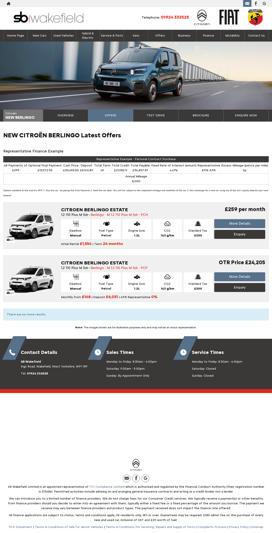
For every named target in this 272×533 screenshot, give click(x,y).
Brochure (201, 115)
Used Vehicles (63, 35)
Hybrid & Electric (88, 35)
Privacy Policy (239, 527)
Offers (110, 115)
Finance (208, 35)
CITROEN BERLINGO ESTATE (94, 210)
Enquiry (240, 234)
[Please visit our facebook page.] (255, 3)
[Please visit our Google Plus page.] (264, 3)
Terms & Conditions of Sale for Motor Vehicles (69, 527)
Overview (66, 115)
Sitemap (257, 527)
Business (184, 35)
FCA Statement (20, 527)
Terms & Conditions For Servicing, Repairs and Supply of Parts (150, 527)
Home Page (15, 35)
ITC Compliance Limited (107, 487)
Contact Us (256, 35)
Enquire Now (246, 115)
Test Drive (156, 115)
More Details (239, 223)
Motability (232, 35)
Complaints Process (211, 527)
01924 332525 (227, 3)
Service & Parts (112, 35)
